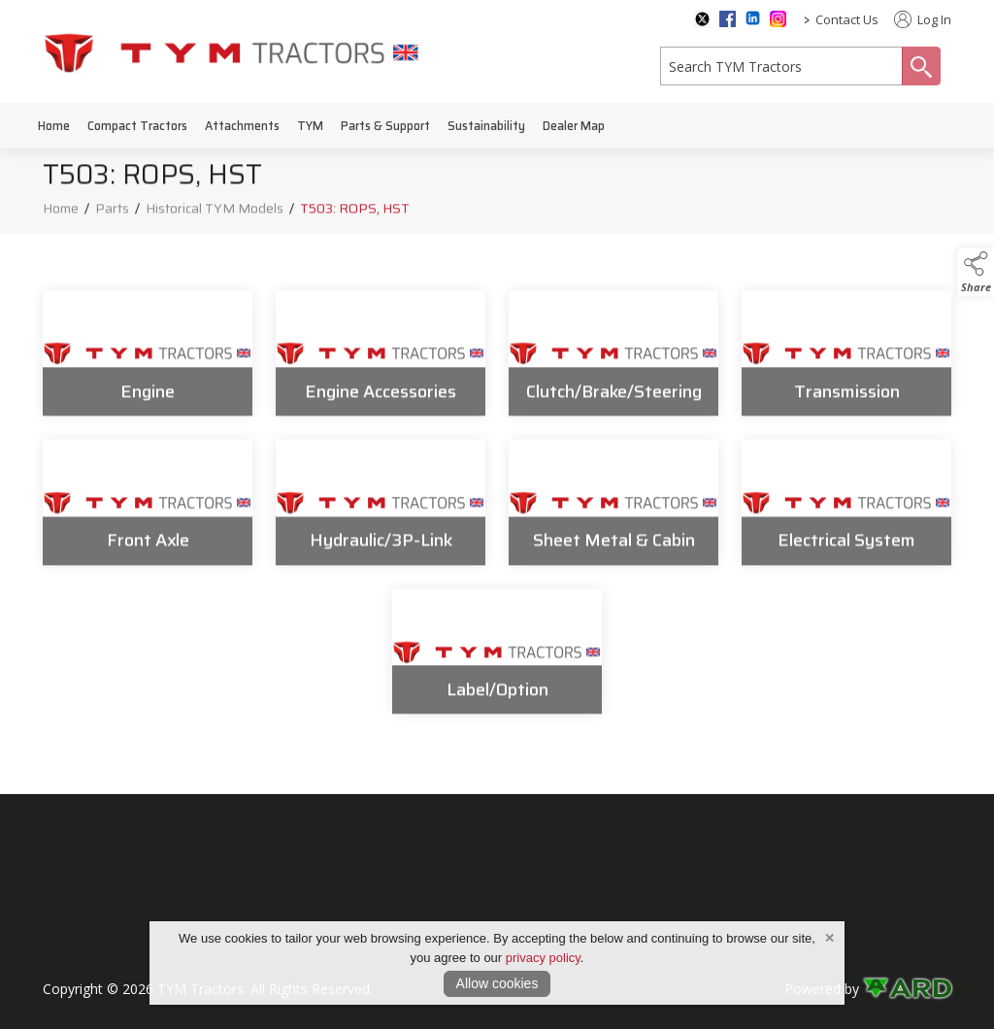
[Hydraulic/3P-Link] (380, 511)
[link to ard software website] (907, 988)
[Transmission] (846, 361)
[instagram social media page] (778, 19)
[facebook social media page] (727, 19)
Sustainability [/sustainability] (486, 125)
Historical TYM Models (214, 215)
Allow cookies (497, 983)
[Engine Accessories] (380, 361)
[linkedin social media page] (753, 18)
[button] (975, 272)
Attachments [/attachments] (242, 125)
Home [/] (54, 125)
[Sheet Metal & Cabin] (613, 511)
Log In (922, 19)
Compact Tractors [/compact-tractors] (137, 125)
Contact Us (846, 19)
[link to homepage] (232, 52)
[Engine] (147, 361)
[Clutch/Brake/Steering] (613, 361)
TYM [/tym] (310, 125)
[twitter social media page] (702, 19)
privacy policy (543, 957)
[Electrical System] (846, 511)
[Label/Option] (497, 660)
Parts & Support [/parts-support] (385, 125)
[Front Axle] (147, 511)
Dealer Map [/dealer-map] (574, 125)
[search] (781, 66)
